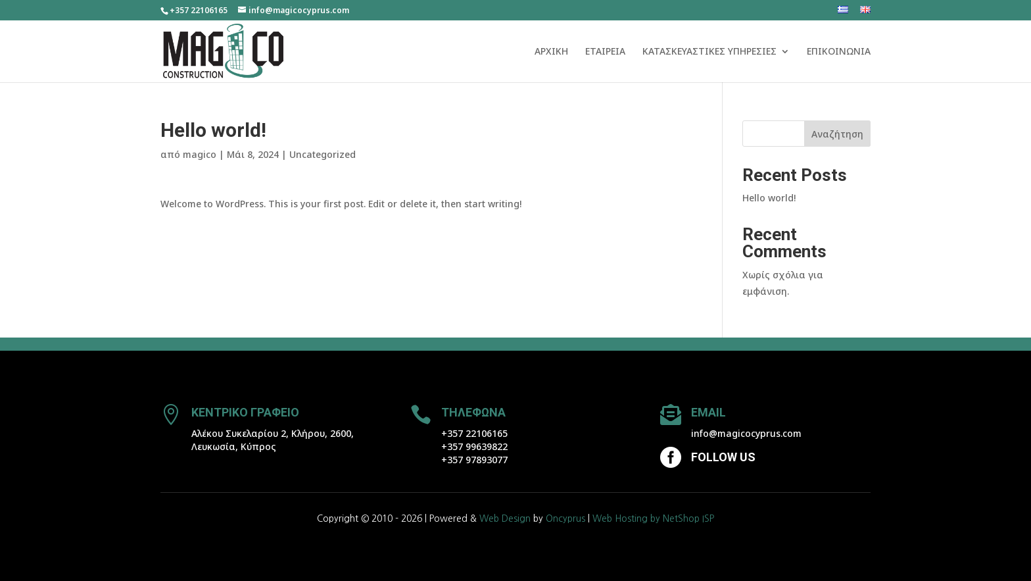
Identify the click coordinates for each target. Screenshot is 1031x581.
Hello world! (769, 197)
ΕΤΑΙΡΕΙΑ (605, 52)
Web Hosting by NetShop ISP (653, 518)
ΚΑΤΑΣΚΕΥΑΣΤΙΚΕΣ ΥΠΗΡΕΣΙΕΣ (709, 52)
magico (199, 154)
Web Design (505, 518)
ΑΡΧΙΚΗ (551, 52)
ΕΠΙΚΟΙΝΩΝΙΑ (839, 52)
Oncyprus (565, 518)
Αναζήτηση (837, 134)
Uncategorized (322, 154)
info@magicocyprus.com (746, 433)
